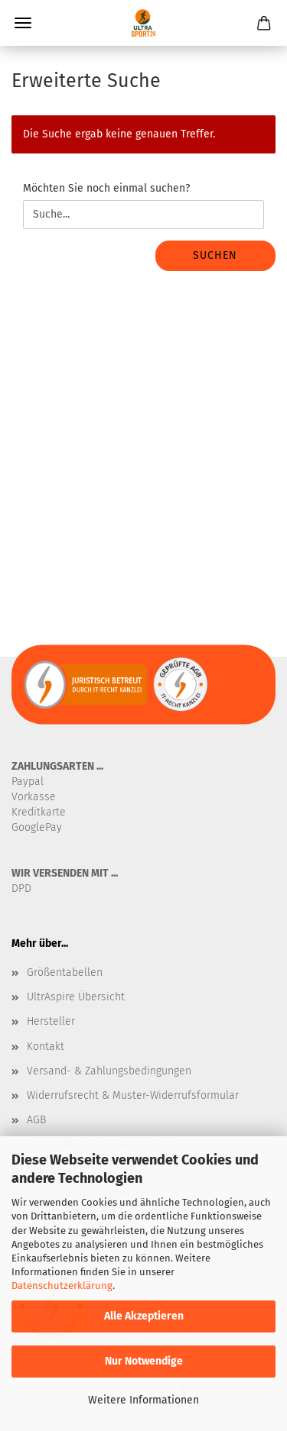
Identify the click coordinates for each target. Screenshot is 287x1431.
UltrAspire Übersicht (76, 996)
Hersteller (51, 1021)
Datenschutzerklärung (62, 1285)
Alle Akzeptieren (144, 1316)
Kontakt (45, 1046)
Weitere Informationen (143, 1400)
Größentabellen (65, 972)
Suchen (215, 255)
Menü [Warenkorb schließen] (23, 23)
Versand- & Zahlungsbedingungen (109, 1070)
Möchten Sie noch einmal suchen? (106, 188)
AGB (36, 1119)
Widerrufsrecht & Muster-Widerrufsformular (133, 1095)
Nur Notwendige (144, 1361)
